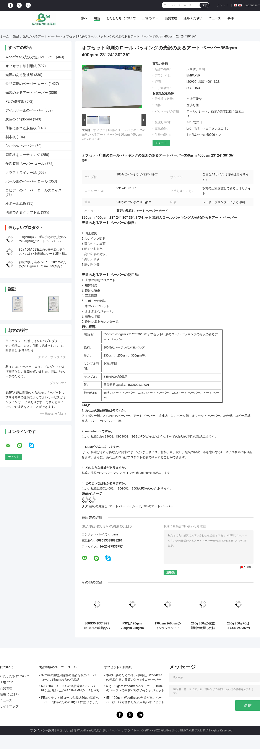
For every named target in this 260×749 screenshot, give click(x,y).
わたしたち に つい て (121, 18)
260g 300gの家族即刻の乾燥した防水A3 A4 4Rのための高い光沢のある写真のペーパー (202, 626)
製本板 (10, 137)
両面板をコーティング (22, 155)
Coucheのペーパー (19, 146)
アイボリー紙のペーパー (24, 110)
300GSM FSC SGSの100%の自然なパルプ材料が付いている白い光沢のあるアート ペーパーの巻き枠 (97, 626)
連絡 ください (193, 18)
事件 (231, 18)
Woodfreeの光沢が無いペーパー (30, 57)
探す (204, 5)
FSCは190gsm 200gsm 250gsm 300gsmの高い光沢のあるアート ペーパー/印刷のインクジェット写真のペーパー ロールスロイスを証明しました (132, 626)
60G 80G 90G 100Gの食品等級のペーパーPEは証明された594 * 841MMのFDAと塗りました (70, 688)
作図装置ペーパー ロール (24, 164)
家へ (84, 18)
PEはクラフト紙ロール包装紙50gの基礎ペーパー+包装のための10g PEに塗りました (70, 700)
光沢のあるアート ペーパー (41, 36)
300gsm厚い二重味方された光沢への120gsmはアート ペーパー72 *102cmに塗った (42, 241)
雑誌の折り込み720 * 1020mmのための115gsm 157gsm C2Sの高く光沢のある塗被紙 (42, 266)
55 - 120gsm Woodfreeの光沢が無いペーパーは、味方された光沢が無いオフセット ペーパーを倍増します (135, 700)
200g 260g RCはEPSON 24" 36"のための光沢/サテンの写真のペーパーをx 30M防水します (238, 626)
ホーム (4, 36)
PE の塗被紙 (14, 101)
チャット (223, 5)
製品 (97, 18)
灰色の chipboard (18, 119)
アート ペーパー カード (125, 506)
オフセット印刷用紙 (21, 66)
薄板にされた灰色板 (21, 128)
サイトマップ (9, 706)
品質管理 (171, 18)
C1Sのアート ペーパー (158, 506)
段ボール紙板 (15, 203)
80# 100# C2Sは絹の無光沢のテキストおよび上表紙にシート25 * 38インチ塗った (42, 253)
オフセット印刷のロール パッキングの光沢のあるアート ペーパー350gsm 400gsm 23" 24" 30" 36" (113, 134)
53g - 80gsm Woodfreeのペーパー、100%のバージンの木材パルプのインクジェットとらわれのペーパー (135, 688)
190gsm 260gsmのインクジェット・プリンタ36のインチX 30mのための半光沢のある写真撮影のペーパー (167, 626)
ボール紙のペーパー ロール (26, 181)
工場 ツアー (150, 18)
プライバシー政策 (42, 730)
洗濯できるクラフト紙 (22, 212)
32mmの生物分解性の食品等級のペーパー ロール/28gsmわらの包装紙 (70, 677)
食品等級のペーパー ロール (26, 84)
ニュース (215, 18)
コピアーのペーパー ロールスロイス (33, 190)
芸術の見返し (98, 506)
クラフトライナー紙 (21, 172)
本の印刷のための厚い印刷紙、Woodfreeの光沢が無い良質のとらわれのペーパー (134, 677)
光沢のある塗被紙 (19, 75)
